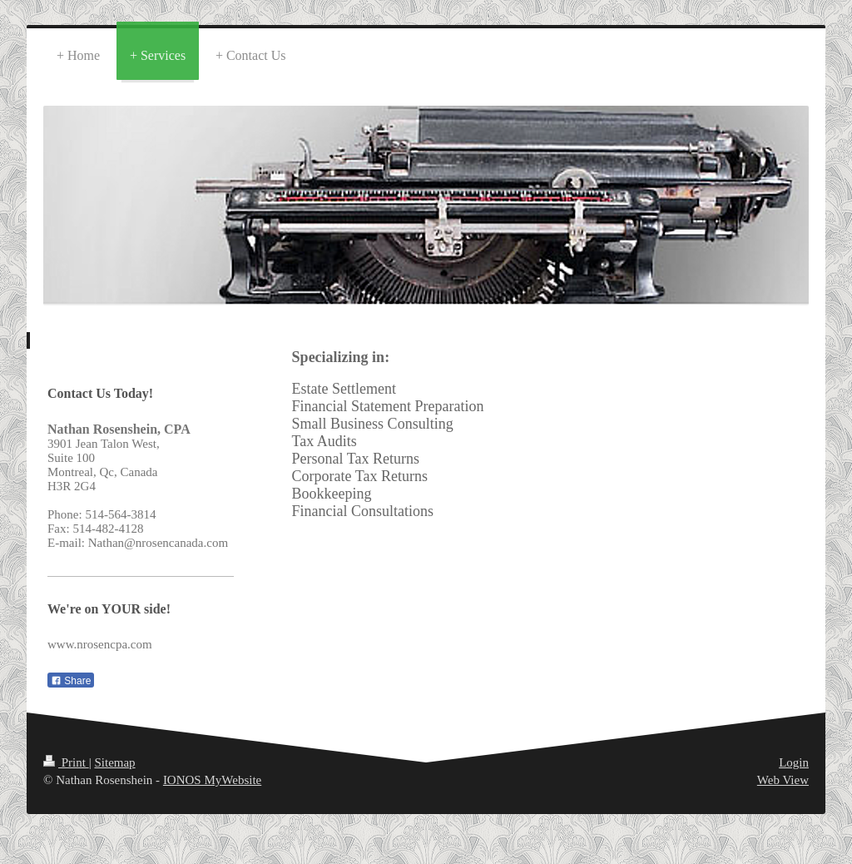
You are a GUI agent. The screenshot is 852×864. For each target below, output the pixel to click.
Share (71, 681)
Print (66, 762)
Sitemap (114, 762)
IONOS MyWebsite (212, 780)
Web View (783, 780)
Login (794, 762)
